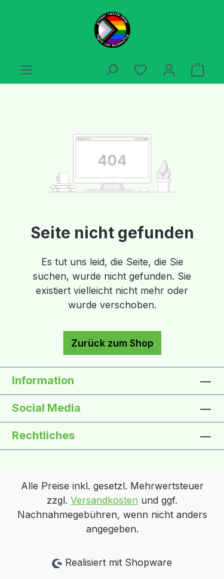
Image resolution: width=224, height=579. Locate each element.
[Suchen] (111, 69)
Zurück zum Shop (112, 343)
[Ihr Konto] (169, 69)
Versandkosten (104, 500)
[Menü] (26, 69)
